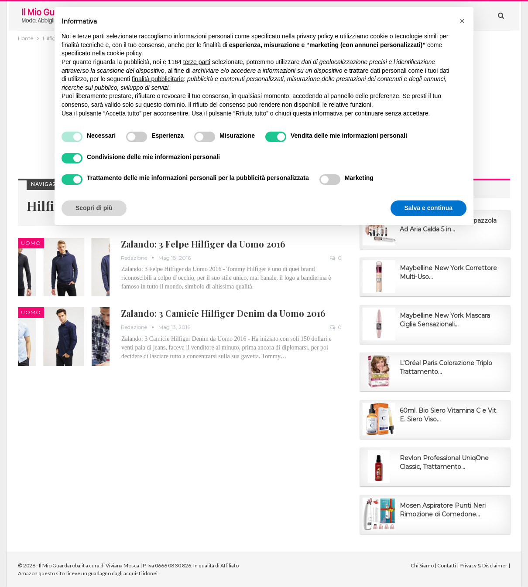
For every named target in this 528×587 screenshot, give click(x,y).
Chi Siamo (422, 565)
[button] (462, 21)
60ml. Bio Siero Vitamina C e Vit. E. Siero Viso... (448, 415)
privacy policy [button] (315, 36)
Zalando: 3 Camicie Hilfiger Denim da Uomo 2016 (223, 313)
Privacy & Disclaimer (483, 565)
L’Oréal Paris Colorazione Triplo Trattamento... (446, 367)
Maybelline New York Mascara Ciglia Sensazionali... (445, 320)
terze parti (196, 61)
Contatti (446, 565)
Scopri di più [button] (94, 207)
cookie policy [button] (124, 53)
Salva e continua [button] (429, 207)
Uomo (31, 243)
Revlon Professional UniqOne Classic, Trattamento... (444, 462)
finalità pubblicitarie (158, 78)
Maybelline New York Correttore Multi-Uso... (448, 272)
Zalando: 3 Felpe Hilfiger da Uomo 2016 (203, 244)
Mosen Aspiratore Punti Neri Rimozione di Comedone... (443, 510)
